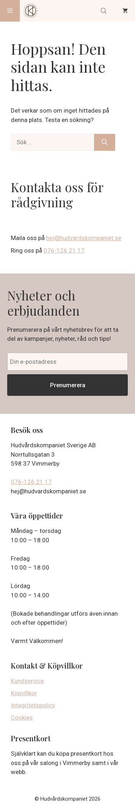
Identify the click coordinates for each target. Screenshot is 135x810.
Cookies (22, 717)
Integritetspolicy (33, 705)
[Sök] (104, 142)
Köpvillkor (24, 693)
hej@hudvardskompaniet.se (83, 237)
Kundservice (27, 680)
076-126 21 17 (64, 250)
